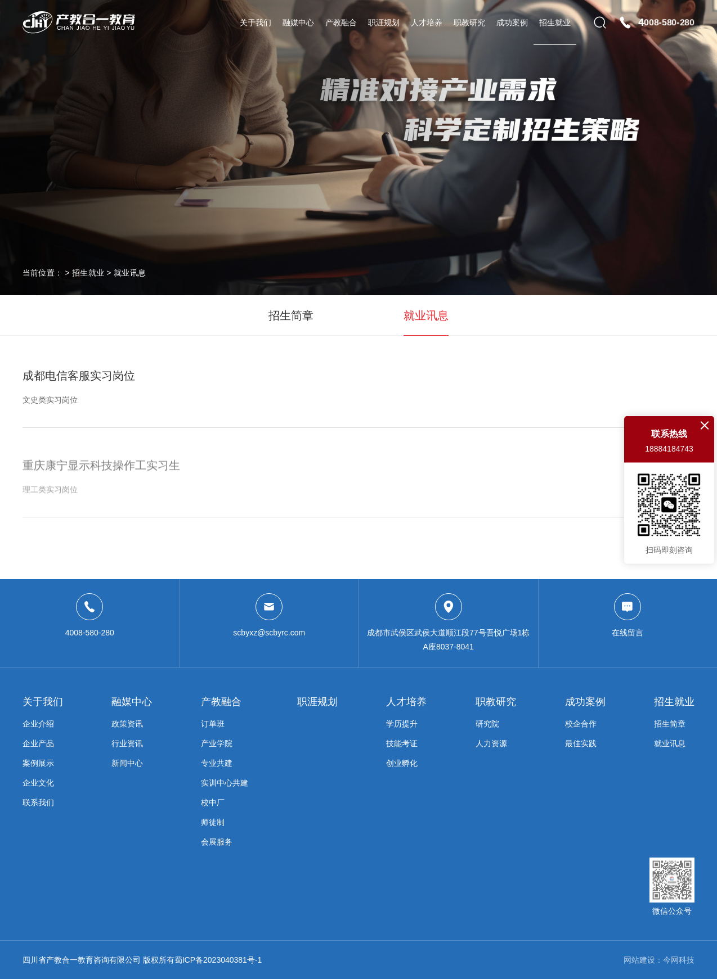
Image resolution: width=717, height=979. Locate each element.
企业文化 (38, 782)
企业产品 (38, 743)
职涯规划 (384, 22)
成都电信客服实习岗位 (358, 387)
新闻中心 (127, 763)
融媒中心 (298, 22)
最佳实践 (581, 743)
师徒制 (213, 822)
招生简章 (290, 315)
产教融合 (341, 22)
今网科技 (678, 959)
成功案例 (512, 22)
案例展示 (38, 763)
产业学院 (216, 743)
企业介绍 (38, 723)
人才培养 (426, 22)
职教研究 (469, 22)
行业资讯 (127, 743)
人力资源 (491, 743)
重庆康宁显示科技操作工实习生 (358, 487)
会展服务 (216, 841)
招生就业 (555, 22)
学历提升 (402, 723)
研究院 (487, 723)
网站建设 (639, 959)
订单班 (213, 723)
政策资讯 (127, 723)
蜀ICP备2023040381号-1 (218, 959)
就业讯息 (130, 272)
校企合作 (581, 723)
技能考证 (402, 743)
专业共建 (216, 763)
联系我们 (38, 802)
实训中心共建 (224, 782)
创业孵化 (402, 763)
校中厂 (213, 802)
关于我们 (255, 22)
